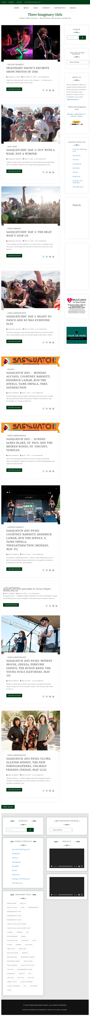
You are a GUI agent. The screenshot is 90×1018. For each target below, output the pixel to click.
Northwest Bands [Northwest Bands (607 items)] (27, 957)
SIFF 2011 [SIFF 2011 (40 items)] (21, 977)
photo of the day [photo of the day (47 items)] (27, 965)
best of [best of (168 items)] (23, 903)
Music (26, 8)
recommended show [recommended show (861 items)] (24, 969)
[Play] (52, 866)
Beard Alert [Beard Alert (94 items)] (11, 903)
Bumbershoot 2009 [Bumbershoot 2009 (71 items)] (14, 920)
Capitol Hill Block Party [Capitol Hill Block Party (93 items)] (16, 924)
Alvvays (10, 369)
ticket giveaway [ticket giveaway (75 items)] (27, 981)
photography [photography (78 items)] (12, 965)
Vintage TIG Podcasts (21, 879)
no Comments (43, 77)
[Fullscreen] (82, 866)
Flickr (75, 172)
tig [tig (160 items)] (25, 986)
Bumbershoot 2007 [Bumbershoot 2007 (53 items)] (14, 911)
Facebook (77, 155)
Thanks (19, 2)
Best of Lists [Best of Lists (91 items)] (12, 907)
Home (16, 8)
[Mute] (79, 866)
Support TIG (59, 8)
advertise (79, 114)
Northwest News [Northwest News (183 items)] (13, 961)
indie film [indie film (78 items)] (11, 948)
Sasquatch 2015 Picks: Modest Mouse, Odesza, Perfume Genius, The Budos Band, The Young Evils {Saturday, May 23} (29, 668)
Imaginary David (14, 77)
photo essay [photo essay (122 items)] (28, 961)
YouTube (76, 168)
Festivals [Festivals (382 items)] (25, 940)
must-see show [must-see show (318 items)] (12, 953)
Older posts (8, 807)
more (80, 116)
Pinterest (76, 176)
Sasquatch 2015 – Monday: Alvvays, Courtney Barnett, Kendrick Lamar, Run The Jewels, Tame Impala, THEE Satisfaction (28, 380)
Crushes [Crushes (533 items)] (19, 932)
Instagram (77, 164)
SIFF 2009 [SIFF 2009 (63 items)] (10, 977)
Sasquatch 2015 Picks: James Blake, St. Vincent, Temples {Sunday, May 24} (27, 590)
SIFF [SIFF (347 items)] (29, 973)
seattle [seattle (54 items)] (22, 973)
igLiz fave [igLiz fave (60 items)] (28, 944)
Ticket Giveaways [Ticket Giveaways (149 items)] (13, 986)
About (4, 2)
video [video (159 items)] (9, 990)
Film (36, 8)
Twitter (76, 159)
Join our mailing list (32, 2)
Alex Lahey (12, 146)
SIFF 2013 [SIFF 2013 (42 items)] (31, 977)
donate (70, 114)
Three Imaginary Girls (45, 15)
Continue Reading (14, 89)
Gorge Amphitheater (16, 313)
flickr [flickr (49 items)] (9, 944)
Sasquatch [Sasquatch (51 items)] (11, 973)
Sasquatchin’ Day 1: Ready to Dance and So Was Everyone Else (29, 320)
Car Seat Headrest (15, 64)
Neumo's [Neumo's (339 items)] (25, 953)
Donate (11, 2)
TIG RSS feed (78, 187)
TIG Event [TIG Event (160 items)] (33, 986)
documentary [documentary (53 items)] (12, 936)
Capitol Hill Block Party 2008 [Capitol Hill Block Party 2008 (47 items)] (18, 928)
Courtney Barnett (15, 527)
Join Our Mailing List (21, 849)
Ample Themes (61, 1009)
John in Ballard (13, 393)
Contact (46, 8)
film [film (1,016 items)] (34, 940)
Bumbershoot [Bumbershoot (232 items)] (33, 907)
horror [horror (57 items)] (18, 944)
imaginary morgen (14, 159)
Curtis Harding (14, 228)
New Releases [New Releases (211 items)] (12, 957)
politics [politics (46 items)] (10, 969)
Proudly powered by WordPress (34, 1009)
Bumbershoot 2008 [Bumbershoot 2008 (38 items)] (14, 915)
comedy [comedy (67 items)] (10, 932)
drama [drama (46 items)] (23, 936)
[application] (66, 858)
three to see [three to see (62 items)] (12, 981)
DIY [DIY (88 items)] (27, 932)
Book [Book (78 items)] (23, 907)
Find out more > (73, 99)
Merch (73, 8)
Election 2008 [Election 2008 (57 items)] (12, 940)
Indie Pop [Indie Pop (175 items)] (22, 948)
